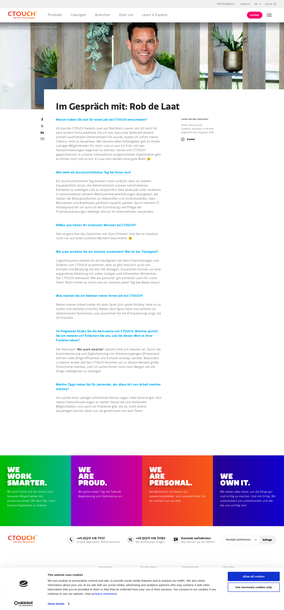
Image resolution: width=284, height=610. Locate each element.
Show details (56, 602)
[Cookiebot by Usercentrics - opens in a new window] (23, 603)
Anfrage (267, 540)
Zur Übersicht (268, 28)
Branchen (102, 15)
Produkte (55, 15)
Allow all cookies (254, 575)
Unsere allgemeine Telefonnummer (98, 540)
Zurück (191, 139)
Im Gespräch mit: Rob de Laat (40, 26)
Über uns (126, 15)
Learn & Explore (155, 15)
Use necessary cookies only (253, 586)
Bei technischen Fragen (150, 540)
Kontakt (254, 15)
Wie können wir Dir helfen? (198, 540)
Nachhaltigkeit (226, 3)
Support (245, 3)
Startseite (13, 26)
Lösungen (78, 15)
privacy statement (104, 592)
